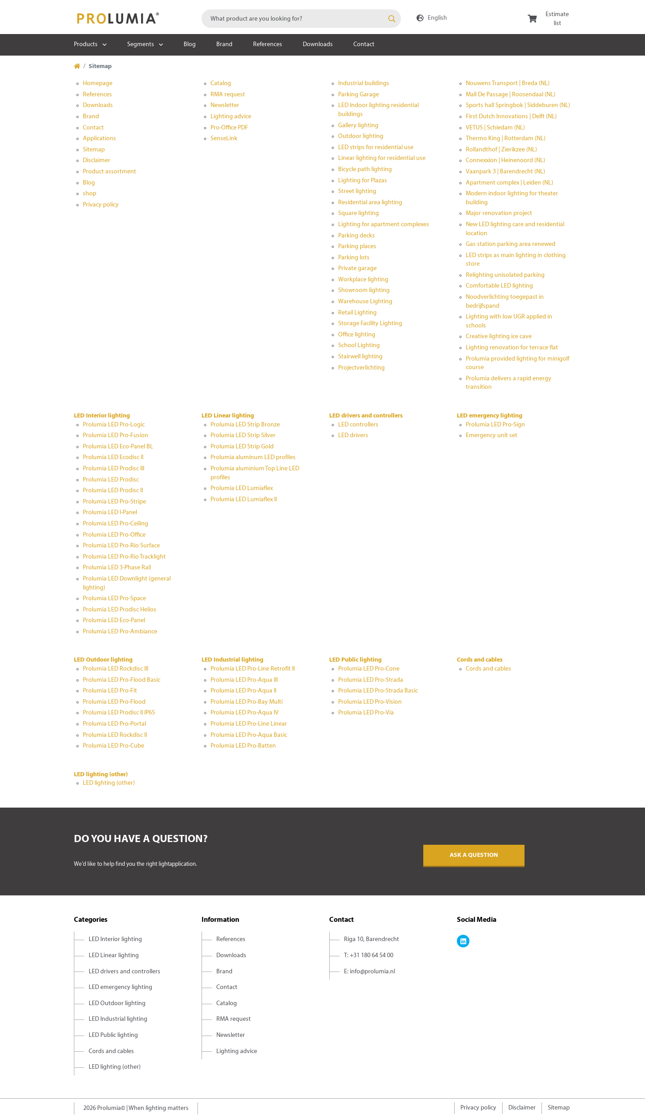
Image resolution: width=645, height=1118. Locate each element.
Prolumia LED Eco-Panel (114, 620)
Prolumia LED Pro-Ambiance (120, 631)
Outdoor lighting (360, 136)
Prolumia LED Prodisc (111, 480)
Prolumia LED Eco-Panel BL (118, 446)
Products (86, 44)
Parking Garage (358, 94)
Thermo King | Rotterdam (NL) (506, 138)
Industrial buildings (363, 83)
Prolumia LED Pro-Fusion (115, 435)
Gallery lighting (358, 125)
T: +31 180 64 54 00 (368, 955)
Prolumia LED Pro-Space (114, 598)
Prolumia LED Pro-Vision (370, 702)
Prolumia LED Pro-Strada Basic (378, 691)
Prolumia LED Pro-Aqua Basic (249, 735)
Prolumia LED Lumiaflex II (244, 499)
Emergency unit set (491, 435)
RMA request (228, 94)
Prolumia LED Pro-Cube (113, 746)
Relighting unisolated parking (505, 275)
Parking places (357, 246)
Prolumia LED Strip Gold (242, 446)
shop (89, 193)
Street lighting (357, 191)
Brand (224, 44)
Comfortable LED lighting (499, 286)
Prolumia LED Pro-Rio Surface (121, 545)
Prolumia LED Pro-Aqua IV (245, 713)
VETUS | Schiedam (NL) (495, 128)
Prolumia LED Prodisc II (113, 490)
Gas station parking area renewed (510, 244)
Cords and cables (480, 660)
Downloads (318, 44)
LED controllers (358, 424)
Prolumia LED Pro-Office (114, 535)
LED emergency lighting (489, 416)
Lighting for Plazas (362, 180)
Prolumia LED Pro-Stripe (114, 502)
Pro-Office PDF (229, 128)
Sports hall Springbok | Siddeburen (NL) (518, 105)
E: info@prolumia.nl (369, 971)
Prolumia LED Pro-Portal (114, 724)
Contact (363, 44)
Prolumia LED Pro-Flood (114, 702)
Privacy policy (101, 205)
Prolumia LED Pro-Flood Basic (121, 680)
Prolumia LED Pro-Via (366, 713)
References (267, 44)
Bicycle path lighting (365, 169)
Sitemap (94, 149)
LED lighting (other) (101, 774)
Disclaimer (96, 160)
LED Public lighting (355, 660)
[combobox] (301, 18)
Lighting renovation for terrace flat (512, 347)
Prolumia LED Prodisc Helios (119, 609)
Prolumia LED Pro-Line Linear (249, 724)
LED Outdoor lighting (103, 660)
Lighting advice (231, 116)
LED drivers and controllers (366, 416)
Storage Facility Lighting (370, 323)
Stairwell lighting (360, 356)
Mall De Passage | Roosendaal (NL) (510, 94)
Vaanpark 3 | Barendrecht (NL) (505, 171)
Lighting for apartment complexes (383, 224)
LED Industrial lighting (232, 660)
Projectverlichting (361, 368)
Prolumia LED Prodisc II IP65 (119, 713)
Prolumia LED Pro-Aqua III (244, 680)
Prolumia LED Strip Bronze (245, 424)
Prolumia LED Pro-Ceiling (115, 523)
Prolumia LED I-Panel (110, 512)
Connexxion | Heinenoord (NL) (505, 160)
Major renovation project (499, 213)
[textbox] (301, 18)
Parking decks (356, 235)
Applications (99, 138)
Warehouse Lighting (365, 301)
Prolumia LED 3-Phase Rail (117, 567)
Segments (140, 44)
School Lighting (359, 345)
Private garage (357, 268)
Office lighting (356, 334)
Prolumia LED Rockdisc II (115, 735)
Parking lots (354, 257)
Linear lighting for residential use (382, 158)
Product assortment (109, 171)
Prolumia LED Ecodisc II (113, 457)
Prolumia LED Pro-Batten (243, 746)
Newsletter (225, 105)
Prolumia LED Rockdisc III (115, 669)
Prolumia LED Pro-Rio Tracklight (124, 557)
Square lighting (358, 213)
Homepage (97, 83)
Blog (190, 44)
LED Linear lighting (228, 416)
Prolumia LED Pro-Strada (370, 680)
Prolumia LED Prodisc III (113, 468)
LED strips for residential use (375, 147)
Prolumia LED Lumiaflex (242, 488)
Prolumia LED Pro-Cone (369, 669)
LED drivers (353, 435)
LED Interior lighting (102, 416)
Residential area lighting (370, 202)
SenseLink (224, 138)
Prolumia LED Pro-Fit (110, 691)
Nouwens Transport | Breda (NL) (508, 83)
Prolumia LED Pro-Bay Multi (247, 702)
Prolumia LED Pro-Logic (114, 424)
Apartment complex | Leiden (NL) (509, 183)
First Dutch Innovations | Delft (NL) (511, 116)
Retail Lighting (357, 313)
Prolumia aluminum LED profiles (253, 457)
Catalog (221, 83)
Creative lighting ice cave (499, 336)
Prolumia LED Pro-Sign (495, 424)
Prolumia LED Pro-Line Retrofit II (253, 669)
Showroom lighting (364, 290)
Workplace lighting (363, 279)
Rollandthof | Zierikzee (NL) (501, 149)
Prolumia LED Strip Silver (243, 435)
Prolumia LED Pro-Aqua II (243, 691)
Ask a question (474, 855)
